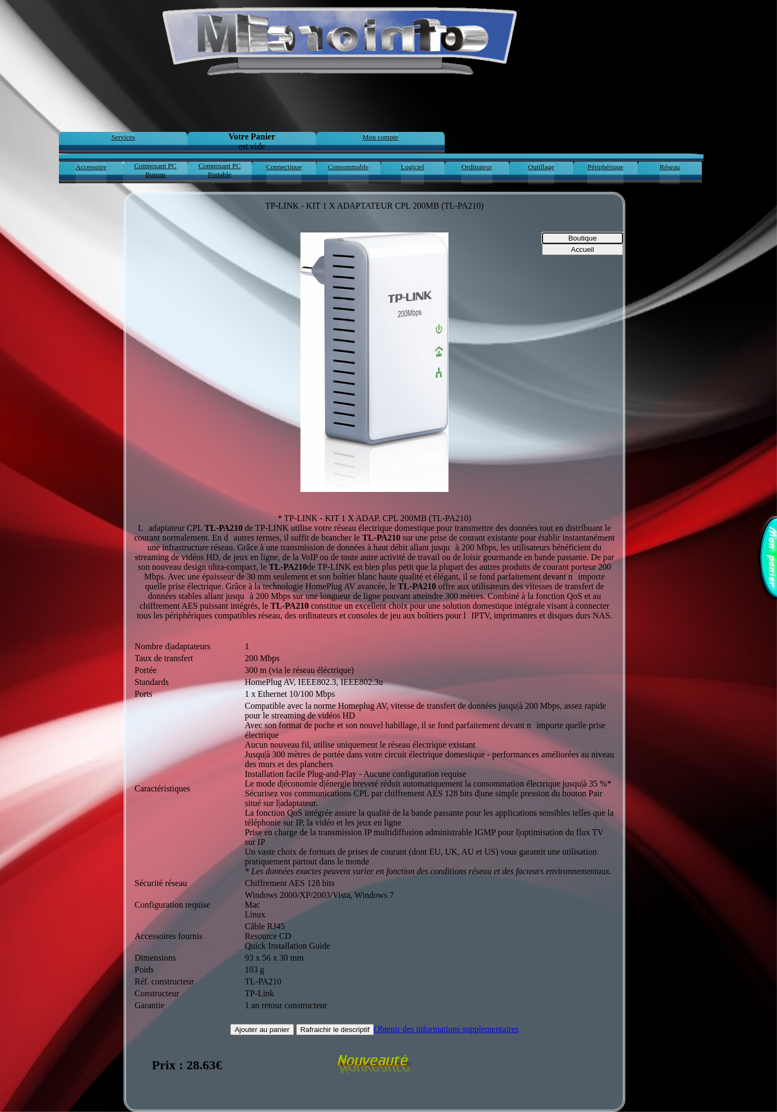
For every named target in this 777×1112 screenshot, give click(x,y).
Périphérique (605, 167)
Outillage (541, 167)
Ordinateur (476, 167)
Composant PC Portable (219, 170)
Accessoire (91, 167)
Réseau (670, 167)
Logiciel (412, 167)
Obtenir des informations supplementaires (446, 1029)
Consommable (348, 167)
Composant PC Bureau (155, 170)
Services (123, 137)
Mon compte (380, 137)
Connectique (284, 167)
